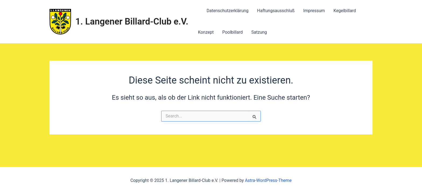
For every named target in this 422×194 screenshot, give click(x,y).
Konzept (206, 32)
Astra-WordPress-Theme (268, 180)
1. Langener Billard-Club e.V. (131, 21)
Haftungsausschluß (275, 10)
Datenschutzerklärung (228, 10)
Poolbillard (232, 32)
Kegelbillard (344, 10)
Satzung (259, 32)
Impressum (314, 10)
